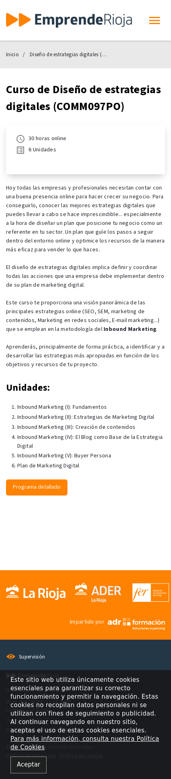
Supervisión (25, 657)
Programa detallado (37, 487)
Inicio (12, 54)
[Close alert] (28, 765)
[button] (154, 20)
